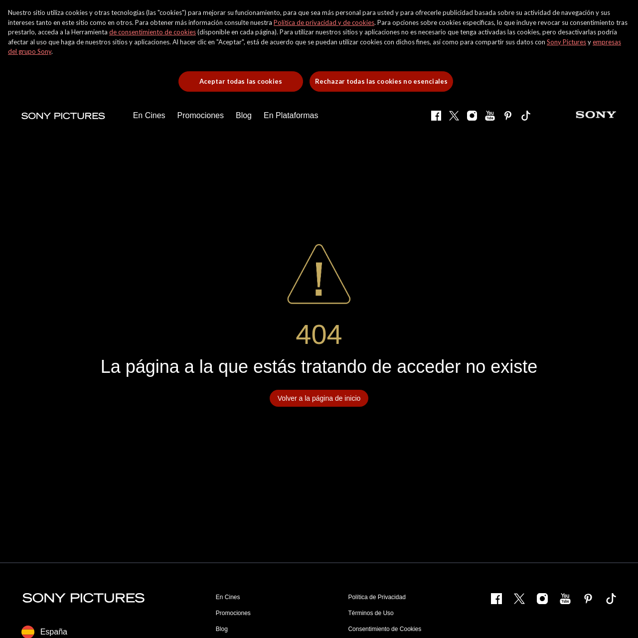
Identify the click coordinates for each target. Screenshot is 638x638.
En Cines (228, 597)
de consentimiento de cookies (152, 32)
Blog (222, 629)
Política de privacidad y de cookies (324, 22)
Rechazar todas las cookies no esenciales (381, 81)
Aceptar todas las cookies (240, 81)
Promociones (233, 613)
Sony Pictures (566, 42)
